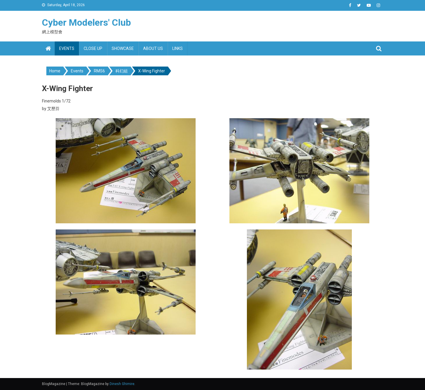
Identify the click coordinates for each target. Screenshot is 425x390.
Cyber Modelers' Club (86, 22)
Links (177, 48)
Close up (93, 48)
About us (153, 48)
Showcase (123, 48)
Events (66, 48)
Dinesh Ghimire (122, 384)
